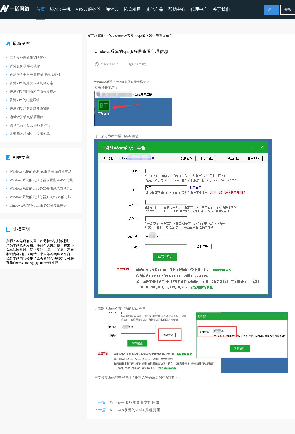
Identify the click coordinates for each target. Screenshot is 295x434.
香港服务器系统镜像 (25, 66)
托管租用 (132, 9)
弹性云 (112, 9)
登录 (287, 9)
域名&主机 (60, 9)
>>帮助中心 (102, 36)
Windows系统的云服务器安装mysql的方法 (40, 197)
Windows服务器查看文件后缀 (134, 402)
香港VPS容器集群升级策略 (30, 108)
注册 (271, 9)
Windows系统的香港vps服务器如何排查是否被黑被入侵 (43, 171)
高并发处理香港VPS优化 (28, 58)
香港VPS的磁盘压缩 (25, 100)
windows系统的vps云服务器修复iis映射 (38, 205)
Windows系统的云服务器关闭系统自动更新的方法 (43, 188)
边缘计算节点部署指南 (27, 117)
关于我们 (221, 9)
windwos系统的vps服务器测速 (135, 410)
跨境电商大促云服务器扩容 (30, 125)
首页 (40, 9)
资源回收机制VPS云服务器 (30, 134)
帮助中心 (176, 9)
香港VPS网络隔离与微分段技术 (33, 91)
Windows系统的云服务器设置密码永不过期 (41, 180)
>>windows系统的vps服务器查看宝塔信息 (142, 36)
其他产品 (154, 9)
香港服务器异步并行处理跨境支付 (35, 74)
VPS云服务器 (88, 9)
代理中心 (199, 9)
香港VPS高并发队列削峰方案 (31, 83)
